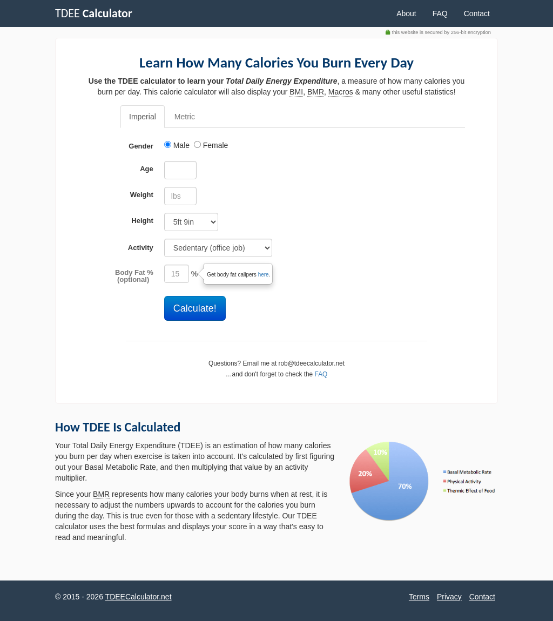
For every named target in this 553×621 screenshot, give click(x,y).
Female (211, 145)
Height (142, 221)
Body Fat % (134, 272)
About (406, 13)
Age (146, 169)
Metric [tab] (184, 116)
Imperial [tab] (142, 116)
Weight (141, 195)
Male (178, 145)
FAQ (440, 13)
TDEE (93, 13)
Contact (477, 13)
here (263, 275)
